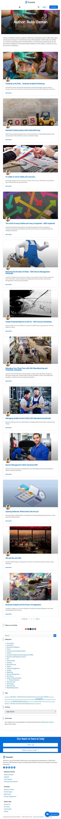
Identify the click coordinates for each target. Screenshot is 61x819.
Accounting (10, 643)
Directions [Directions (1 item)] (17, 699)
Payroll (9, 666)
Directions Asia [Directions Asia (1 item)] (22, 699)
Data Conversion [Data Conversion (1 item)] (11, 699)
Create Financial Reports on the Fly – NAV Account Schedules (28, 322)
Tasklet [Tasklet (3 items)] (13, 703)
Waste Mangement (12, 688)
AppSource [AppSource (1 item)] (8, 697)
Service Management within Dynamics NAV (21, 465)
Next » (38, 619)
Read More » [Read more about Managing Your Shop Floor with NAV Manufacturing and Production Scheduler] (8, 381)
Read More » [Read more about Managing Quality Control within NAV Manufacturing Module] (8, 427)
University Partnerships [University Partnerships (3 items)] (22, 703)
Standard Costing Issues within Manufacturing (22, 130)
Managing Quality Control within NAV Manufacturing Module (28, 418)
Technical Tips (11, 682)
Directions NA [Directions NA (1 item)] (28, 699)
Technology (10, 684)
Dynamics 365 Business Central (16, 657)
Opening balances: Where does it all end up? (22, 512)
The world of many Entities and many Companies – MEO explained (30, 223)
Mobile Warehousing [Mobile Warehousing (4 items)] (20, 701)
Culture (9, 653)
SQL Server (10, 676)
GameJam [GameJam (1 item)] (48, 699)
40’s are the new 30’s (13, 558)
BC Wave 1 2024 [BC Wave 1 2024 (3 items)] (15, 697)
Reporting (10, 672)
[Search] (55, 635)
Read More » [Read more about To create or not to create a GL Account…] (8, 186)
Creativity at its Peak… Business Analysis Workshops (25, 84)
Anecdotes (10, 645)
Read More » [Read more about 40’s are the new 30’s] (8, 567)
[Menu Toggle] (19, 7)
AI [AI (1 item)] (5, 697)
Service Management (13, 674)
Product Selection (14, 680)
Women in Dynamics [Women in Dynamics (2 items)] (35, 703)
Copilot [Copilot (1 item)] (6, 699)
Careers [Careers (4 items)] (46, 697)
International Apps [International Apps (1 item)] (8, 701)
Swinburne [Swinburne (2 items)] (8, 703)
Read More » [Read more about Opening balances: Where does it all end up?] (8, 521)
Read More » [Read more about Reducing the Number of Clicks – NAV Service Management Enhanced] (8, 284)
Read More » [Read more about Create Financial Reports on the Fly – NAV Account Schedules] (8, 331)
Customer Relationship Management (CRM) (20, 655)
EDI (8, 659)
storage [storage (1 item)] (53, 701)
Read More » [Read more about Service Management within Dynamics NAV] (8, 474)
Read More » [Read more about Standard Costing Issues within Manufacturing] (8, 139)
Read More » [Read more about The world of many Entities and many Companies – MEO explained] (8, 234)
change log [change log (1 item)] (51, 697)
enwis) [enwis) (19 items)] (39, 699)
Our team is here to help (30, 738)
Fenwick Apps (11, 660)
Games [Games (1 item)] (52, 699)
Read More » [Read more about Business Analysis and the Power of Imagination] (8, 614)
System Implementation (14, 678)
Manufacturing (11, 664)
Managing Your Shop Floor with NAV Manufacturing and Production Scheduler (26, 369)
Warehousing (11, 686)
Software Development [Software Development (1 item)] (46, 701)
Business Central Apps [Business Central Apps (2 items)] (37, 697)
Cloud (8, 649)
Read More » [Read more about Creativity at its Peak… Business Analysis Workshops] (8, 93)
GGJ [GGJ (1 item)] (54, 699)
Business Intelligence (13, 647)
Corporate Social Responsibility (16, 651)
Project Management (13, 668)
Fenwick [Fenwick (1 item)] (44, 699)
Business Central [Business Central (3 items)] (26, 697)
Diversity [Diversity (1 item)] (33, 699)
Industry (9, 662)
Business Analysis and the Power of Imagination (23, 605)
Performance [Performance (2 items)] (38, 701)
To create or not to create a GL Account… (20, 177)
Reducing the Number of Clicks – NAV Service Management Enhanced (27, 272)
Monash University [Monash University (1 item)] (31, 701)
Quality (9, 670)
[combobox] (29, 635)
